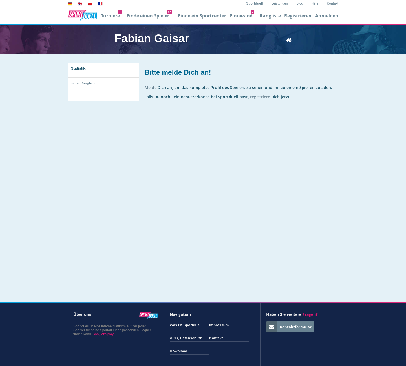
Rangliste (270, 16)
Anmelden (326, 16)
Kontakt (332, 3)
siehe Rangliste (83, 83)
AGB (174, 338)
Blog (299, 3)
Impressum (219, 325)
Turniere (111, 16)
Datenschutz (191, 338)
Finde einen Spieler (149, 16)
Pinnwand (242, 16)
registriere (260, 96)
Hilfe (315, 3)
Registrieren (298, 16)
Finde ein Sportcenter (202, 16)
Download (178, 351)
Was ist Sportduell (186, 325)
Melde (150, 87)
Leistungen (280, 3)
